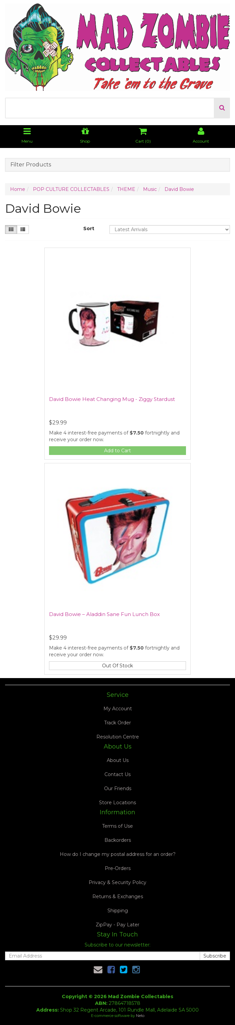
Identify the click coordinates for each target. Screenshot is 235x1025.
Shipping (117, 911)
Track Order (117, 723)
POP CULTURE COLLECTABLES (71, 189)
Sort (88, 228)
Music (150, 189)
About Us (118, 760)
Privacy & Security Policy (117, 882)
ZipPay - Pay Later (117, 925)
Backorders (117, 840)
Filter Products (30, 165)
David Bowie (179, 189)
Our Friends (117, 788)
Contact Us (117, 774)
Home (17, 189)
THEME (126, 189)
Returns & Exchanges (117, 896)
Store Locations (117, 803)
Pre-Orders (118, 868)
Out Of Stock (117, 666)
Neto (140, 1015)
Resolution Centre (117, 737)
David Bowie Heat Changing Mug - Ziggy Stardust (112, 399)
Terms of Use (117, 826)
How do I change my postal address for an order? (118, 854)
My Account (117, 709)
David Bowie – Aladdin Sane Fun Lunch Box (104, 614)
